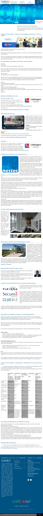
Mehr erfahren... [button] (33, 514)
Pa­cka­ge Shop (16, 460)
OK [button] (39, 514)
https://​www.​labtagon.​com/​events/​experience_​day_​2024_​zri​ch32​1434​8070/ (15, 109)
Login (38, 3)
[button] (40, 212)
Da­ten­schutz (27, 509)
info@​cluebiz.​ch (31, 465)
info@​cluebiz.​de (31, 471)
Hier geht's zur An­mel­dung (6, 264)
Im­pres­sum (32, 509)
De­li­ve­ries (16, 464)
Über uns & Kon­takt (18, 468)
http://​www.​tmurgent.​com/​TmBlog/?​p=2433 (9, 318)
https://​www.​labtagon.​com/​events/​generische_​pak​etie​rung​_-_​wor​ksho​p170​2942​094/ (16, 61)
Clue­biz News (16, 466)
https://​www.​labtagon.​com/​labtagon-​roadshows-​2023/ (16, 137)
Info (30, 2)
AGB (23, 509)
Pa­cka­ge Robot (17, 462)
